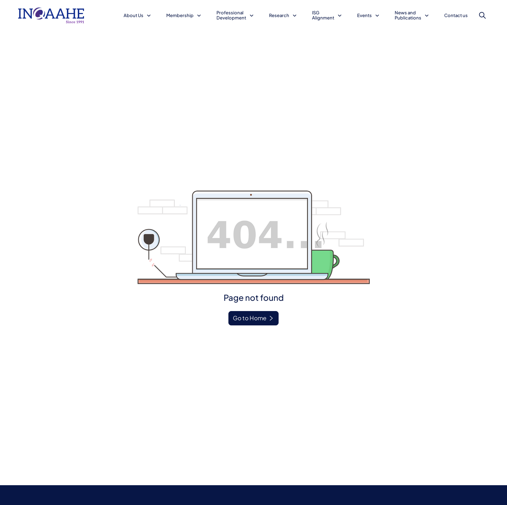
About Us (133, 15)
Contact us (456, 15)
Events (364, 15)
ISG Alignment (323, 15)
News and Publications (408, 15)
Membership (180, 15)
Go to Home (249, 318)
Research (279, 15)
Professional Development (231, 15)
